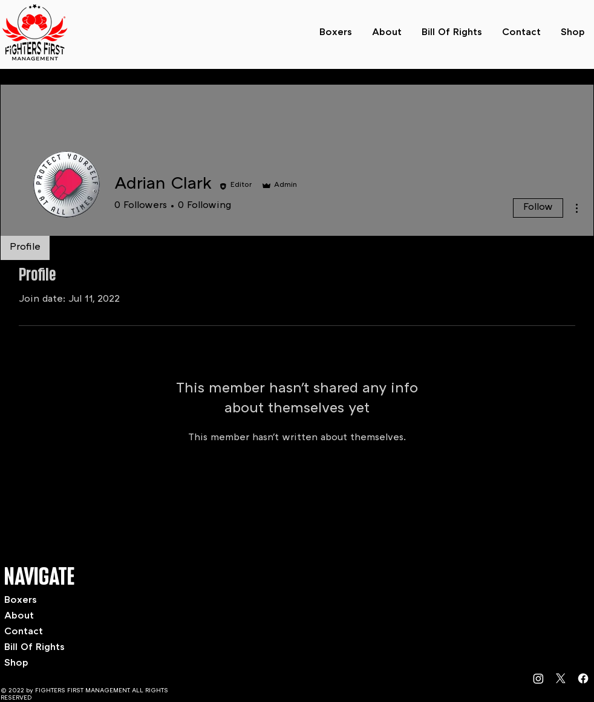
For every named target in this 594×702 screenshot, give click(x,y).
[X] (560, 678)
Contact (23, 632)
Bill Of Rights (34, 647)
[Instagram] (538, 678)
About (19, 616)
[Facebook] (583, 678)
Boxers (20, 600)
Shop (16, 663)
